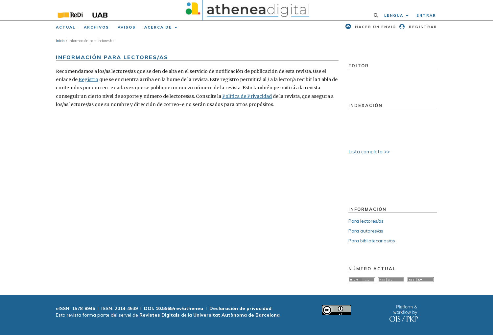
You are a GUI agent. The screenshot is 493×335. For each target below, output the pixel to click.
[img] (247, 10)
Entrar (426, 15)
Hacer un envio (374, 27)
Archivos (96, 27)
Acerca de (159, 27)
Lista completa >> (369, 151)
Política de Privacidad (247, 96)
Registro (88, 79)
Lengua (394, 15)
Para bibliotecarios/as (371, 241)
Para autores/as (365, 231)
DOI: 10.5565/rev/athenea (173, 308)
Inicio (60, 40)
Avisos (127, 27)
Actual (65, 27)
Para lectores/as (366, 221)
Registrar (422, 27)
